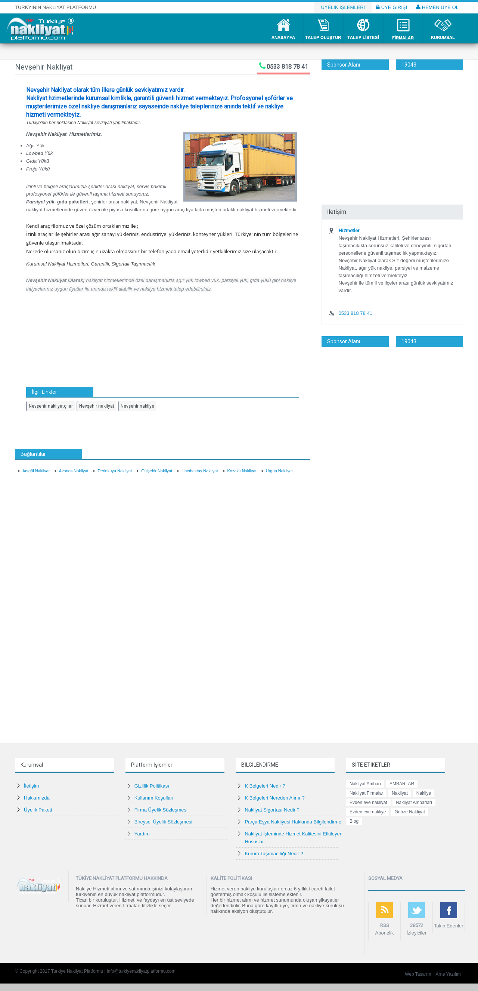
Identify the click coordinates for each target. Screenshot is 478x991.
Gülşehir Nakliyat (156, 471)
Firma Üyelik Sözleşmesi (160, 810)
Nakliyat (400, 793)
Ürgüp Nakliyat (279, 471)
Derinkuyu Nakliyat (114, 471)
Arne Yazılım (448, 974)
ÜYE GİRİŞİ (391, 7)
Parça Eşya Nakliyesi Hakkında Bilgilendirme (293, 822)
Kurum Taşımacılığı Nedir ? (274, 853)
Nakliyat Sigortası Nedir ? (272, 810)
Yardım (142, 834)
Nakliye (423, 793)
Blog (354, 821)
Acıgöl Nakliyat (36, 471)
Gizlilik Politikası (151, 786)
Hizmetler (349, 230)
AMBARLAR (401, 783)
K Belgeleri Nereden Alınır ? (274, 798)
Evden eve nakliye (368, 811)
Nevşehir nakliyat (96, 406)
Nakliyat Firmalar (366, 793)
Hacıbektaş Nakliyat (199, 471)
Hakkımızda (37, 798)
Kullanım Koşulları (154, 798)
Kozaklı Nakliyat (242, 471)
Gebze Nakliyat (409, 811)
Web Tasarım (418, 974)
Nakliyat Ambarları (414, 802)
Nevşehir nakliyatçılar (51, 406)
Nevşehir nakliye (137, 406)
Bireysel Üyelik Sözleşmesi (163, 822)
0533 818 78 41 (287, 66)
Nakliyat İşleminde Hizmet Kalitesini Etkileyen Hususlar (293, 837)
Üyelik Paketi (38, 810)
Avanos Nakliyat (74, 471)
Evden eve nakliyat (368, 802)
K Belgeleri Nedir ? (265, 786)
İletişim (31, 786)
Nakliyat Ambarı (365, 783)
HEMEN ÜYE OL (437, 7)
